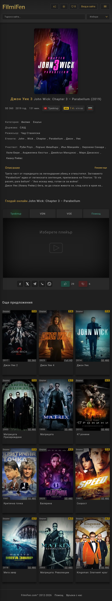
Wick (30, 138)
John (21, 138)
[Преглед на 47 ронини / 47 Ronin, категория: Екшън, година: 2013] (92, 411)
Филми (25, 122)
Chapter (41, 138)
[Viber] (42, 284)
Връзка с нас (74, 595)
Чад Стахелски (30, 133)
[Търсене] (43, 17)
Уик (78, 138)
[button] (54, 6)
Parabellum (56, 138)
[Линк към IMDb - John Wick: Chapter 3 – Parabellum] (73, 108)
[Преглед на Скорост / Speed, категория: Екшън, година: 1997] (92, 480)
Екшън (37, 122)
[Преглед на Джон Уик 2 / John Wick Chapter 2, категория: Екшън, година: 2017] (19, 342)
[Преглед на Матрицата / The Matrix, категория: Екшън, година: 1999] (56, 411)
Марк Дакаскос (89, 152)
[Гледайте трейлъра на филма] (51, 108)
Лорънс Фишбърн (47, 147)
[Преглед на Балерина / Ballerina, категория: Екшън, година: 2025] (56, 480)
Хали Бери (13, 152)
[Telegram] (35, 284)
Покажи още (101, 168)
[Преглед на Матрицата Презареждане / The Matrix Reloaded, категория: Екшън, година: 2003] (19, 411)
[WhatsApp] (49, 284)
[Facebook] (20, 284)
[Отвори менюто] (105, 6)
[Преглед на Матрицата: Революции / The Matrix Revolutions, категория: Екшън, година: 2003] (56, 549)
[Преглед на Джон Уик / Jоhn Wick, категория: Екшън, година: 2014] (92, 342)
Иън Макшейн (70, 147)
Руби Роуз (26, 147)
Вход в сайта (88, 6)
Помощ (59, 595)
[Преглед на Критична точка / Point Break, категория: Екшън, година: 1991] (19, 480)
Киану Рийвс (14, 158)
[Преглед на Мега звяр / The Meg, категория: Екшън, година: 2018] (19, 549)
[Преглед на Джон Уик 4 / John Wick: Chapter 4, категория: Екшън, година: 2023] (56, 342)
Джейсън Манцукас (63, 152)
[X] (27, 284)
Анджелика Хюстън (35, 152)
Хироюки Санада (93, 147)
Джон (69, 138)
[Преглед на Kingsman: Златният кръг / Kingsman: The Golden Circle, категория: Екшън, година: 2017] (92, 549)
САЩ (23, 127)
